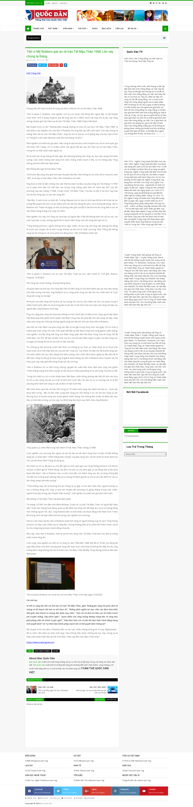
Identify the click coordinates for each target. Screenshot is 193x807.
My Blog (132, 29)
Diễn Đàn (67, 29)
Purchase (90, 798)
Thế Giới (82, 29)
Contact (63, 3)
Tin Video (67, 798)
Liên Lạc (119, 29)
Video (95, 29)
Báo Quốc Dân (35, 662)
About (55, 3)
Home (47, 3)
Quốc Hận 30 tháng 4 (42, 651)
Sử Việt (55, 651)
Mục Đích (106, 29)
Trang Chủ (38, 29)
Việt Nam (52, 29)
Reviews (78, 798)
